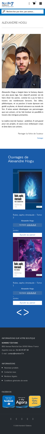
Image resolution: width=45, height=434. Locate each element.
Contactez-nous (10, 372)
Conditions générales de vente (16, 380)
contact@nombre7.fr (16, 353)
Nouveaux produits (11, 368)
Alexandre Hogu (27, 220)
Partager (40, 138)
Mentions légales (10, 376)
